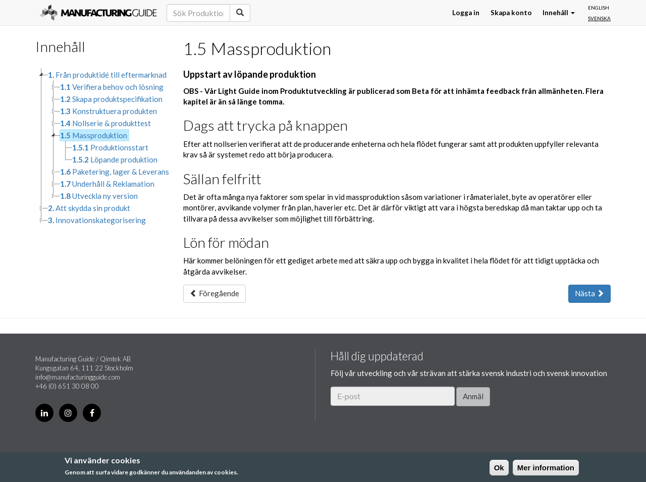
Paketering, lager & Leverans (114, 171)
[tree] (101, 147)
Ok (499, 467)
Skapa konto (511, 13)
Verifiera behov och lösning (112, 86)
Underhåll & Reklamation (107, 183)
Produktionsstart (110, 147)
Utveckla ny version (99, 195)
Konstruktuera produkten (108, 111)
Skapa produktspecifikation (111, 98)
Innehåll (559, 13)
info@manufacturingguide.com (77, 377)
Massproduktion (93, 135)
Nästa (589, 293)
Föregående (214, 293)
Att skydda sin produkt (89, 207)
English (598, 8)
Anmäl (473, 396)
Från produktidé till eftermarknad (107, 74)
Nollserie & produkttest (105, 123)
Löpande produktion (114, 159)
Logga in (465, 13)
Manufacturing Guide (98, 13)
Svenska (599, 18)
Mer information (545, 467)
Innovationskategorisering (97, 220)
